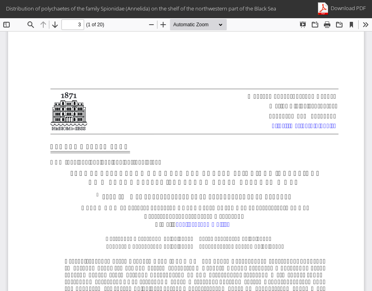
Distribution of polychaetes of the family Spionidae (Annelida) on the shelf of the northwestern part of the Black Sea (141, 8)
